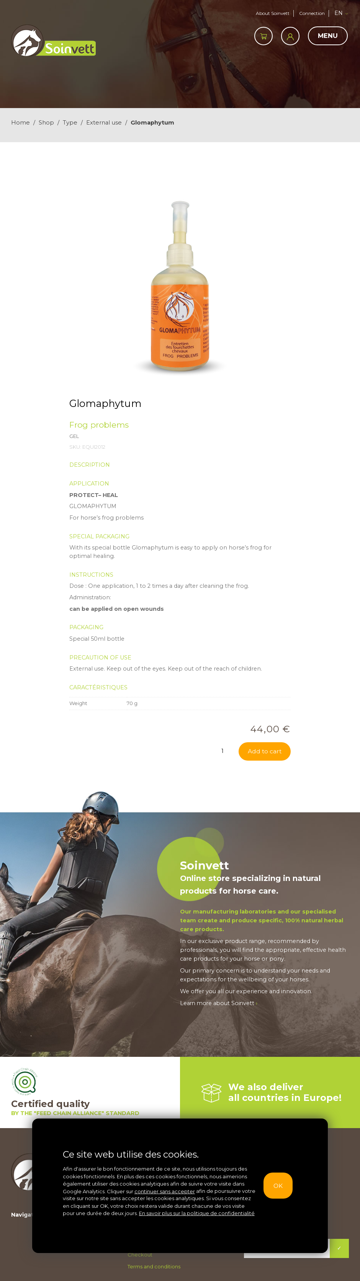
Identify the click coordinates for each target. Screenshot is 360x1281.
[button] (342, 13)
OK (278, 1185)
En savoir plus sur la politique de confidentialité (197, 1213)
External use (104, 122)
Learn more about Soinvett (220, 1003)
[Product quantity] (225, 751)
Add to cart (264, 751)
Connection (312, 13)
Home (20, 122)
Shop (46, 122)
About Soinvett (271, 13)
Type (70, 122)
